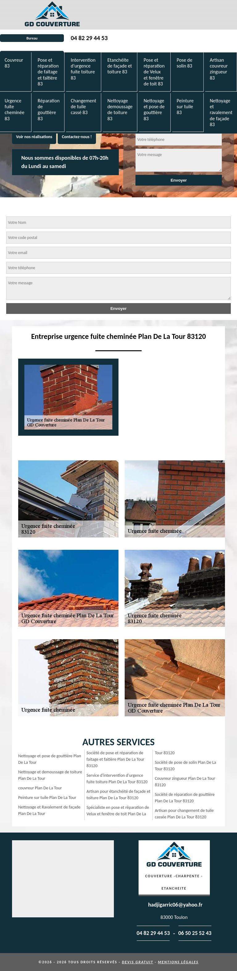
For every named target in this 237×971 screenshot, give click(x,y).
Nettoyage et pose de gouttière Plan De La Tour (49, 759)
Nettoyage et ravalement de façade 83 (221, 112)
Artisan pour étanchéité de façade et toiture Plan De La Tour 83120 (118, 794)
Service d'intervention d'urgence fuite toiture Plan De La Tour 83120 (117, 778)
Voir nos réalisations (34, 136)
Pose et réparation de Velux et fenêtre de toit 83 (153, 72)
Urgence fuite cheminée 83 (14, 109)
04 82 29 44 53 (89, 38)
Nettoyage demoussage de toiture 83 (120, 109)
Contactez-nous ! (77, 136)
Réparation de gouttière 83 (49, 109)
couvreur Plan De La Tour (40, 788)
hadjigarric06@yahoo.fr (175, 904)
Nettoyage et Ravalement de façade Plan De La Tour (49, 810)
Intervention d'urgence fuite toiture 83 (83, 69)
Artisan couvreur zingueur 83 (219, 69)
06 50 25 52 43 (195, 933)
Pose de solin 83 (185, 63)
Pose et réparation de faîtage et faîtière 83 (48, 72)
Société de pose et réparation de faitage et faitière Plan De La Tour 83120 (115, 759)
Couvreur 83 (14, 63)
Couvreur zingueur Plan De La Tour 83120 (185, 782)
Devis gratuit (137, 962)
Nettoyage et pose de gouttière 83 (153, 109)
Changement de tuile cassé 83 (83, 106)
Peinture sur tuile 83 (185, 106)
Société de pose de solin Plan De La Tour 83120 (185, 765)
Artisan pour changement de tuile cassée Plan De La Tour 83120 (184, 814)
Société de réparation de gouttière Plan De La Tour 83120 (185, 798)
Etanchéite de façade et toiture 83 (119, 66)
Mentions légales (178, 962)
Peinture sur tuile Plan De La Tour (47, 797)
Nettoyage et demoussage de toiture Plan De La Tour (50, 775)
